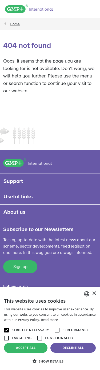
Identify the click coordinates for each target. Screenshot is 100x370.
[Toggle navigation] (92, 9)
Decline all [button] (73, 348)
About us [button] (14, 212)
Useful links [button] (18, 196)
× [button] (94, 293)
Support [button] (13, 181)
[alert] (50, 328)
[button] (50, 361)
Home (15, 24)
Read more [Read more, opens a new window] (49, 320)
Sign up (20, 267)
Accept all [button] (26, 348)
